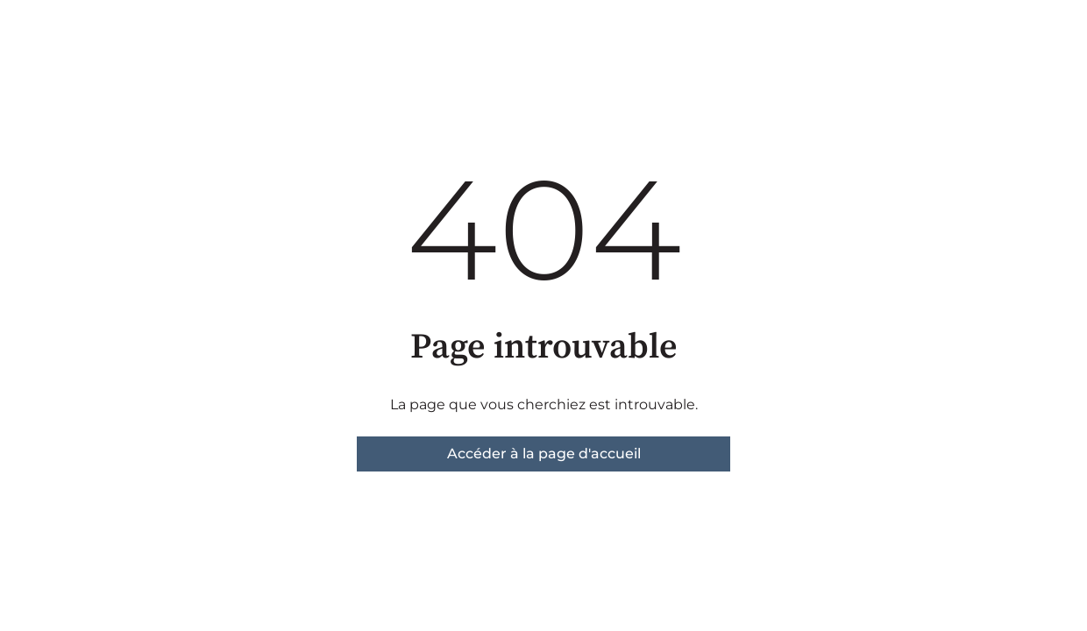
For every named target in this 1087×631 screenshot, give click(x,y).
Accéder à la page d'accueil (544, 453)
